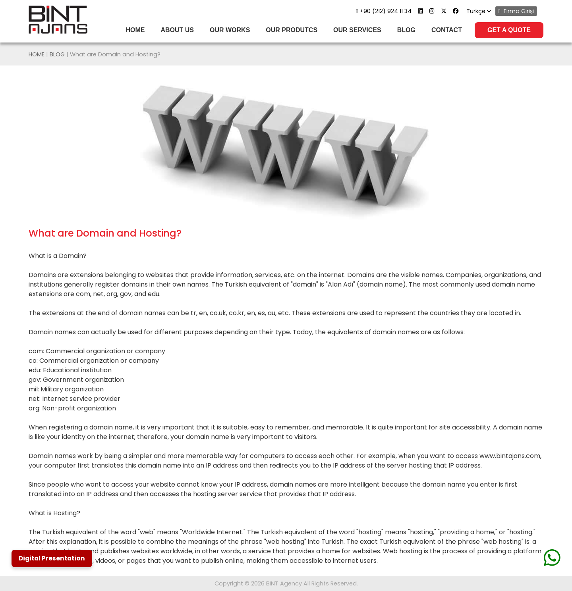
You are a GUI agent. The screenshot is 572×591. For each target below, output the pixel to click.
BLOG (406, 30)
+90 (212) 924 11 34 (383, 11)
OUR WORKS (230, 30)
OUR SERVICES (357, 30)
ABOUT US (177, 30)
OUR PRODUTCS (291, 30)
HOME (135, 30)
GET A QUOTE (509, 30)
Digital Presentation (52, 558)
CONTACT (446, 30)
